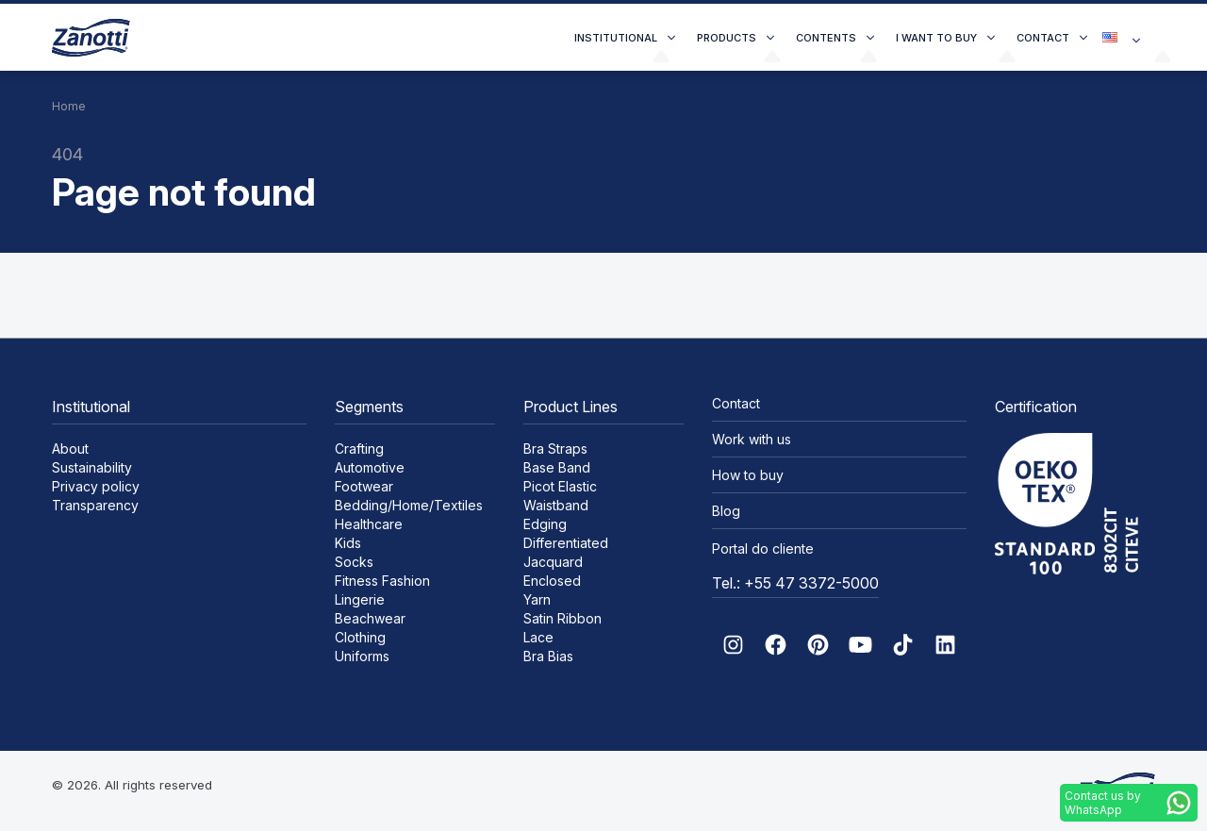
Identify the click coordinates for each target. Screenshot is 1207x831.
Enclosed (552, 581)
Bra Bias (548, 656)
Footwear (364, 486)
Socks (354, 562)
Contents (826, 37)
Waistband (555, 505)
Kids (348, 543)
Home (69, 106)
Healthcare (369, 524)
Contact (1043, 37)
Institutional (615, 37)
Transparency (95, 505)
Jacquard (553, 562)
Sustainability (92, 467)
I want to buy (936, 37)
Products (726, 37)
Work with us (751, 439)
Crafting (359, 448)
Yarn (537, 599)
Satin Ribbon (562, 618)
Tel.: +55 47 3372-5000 (795, 582)
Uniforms (362, 656)
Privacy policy (96, 486)
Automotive (370, 467)
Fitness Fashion (382, 581)
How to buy (748, 475)
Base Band (556, 467)
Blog (726, 511)
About (70, 448)
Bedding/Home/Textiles (409, 505)
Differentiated (565, 543)
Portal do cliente (763, 548)
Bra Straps (555, 448)
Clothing (360, 637)
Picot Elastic (560, 486)
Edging (545, 524)
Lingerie (360, 599)
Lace (538, 637)
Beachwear (370, 618)
